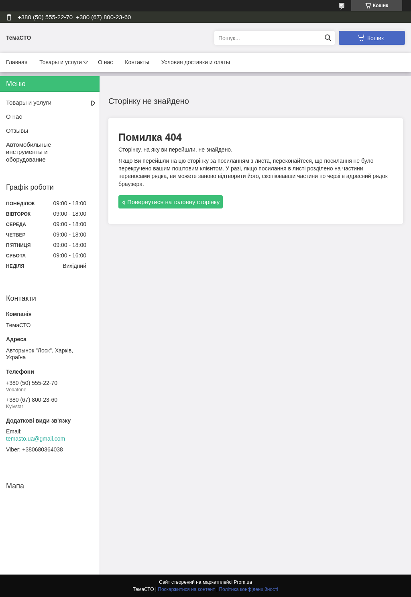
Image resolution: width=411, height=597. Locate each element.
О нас (105, 62)
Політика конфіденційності (248, 589)
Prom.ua (243, 582)
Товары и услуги (60, 62)
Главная (16, 62)
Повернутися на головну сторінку (173, 201)
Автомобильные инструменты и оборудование (28, 152)
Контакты (137, 62)
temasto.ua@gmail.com (35, 438)
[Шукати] (328, 38)
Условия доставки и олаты (195, 62)
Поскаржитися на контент (186, 589)
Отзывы (17, 130)
